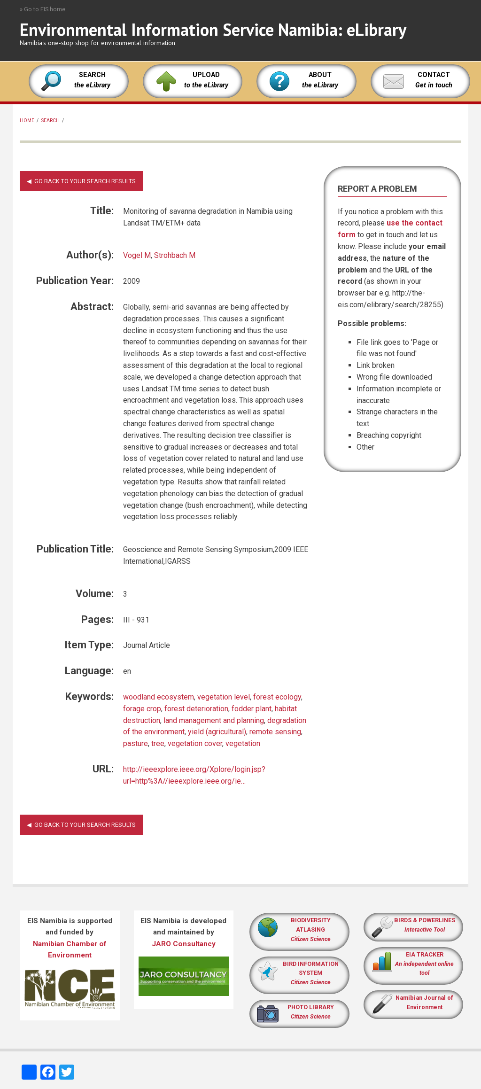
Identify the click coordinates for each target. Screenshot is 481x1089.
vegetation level (223, 696)
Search (50, 120)
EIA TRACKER (424, 954)
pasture (135, 743)
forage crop (142, 708)
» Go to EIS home (42, 9)
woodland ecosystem (158, 696)
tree (157, 743)
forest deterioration (196, 708)
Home (27, 120)
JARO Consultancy (184, 944)
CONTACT (434, 75)
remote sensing (275, 731)
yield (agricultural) (217, 731)
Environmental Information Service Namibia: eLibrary (213, 29)
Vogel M (137, 255)
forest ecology (277, 696)
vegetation (242, 743)
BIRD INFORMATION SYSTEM (311, 973)
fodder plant (252, 708)
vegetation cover (195, 743)
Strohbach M (174, 255)
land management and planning (213, 720)
